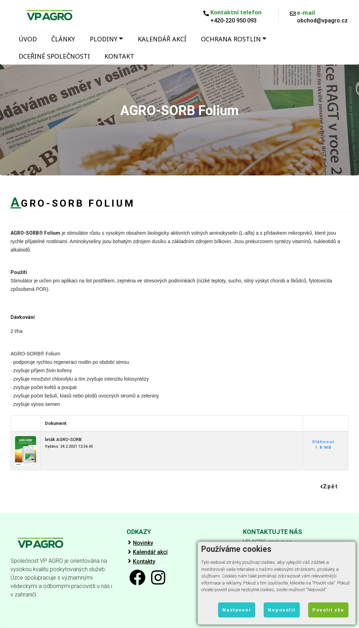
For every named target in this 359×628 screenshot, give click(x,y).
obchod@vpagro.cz (322, 21)
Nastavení (236, 610)
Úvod (28, 39)
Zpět (329, 486)
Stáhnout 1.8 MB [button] (323, 445)
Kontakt (119, 56)
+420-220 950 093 (233, 21)
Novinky (143, 543)
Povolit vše (328, 610)
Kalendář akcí (162, 39)
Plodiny (103, 39)
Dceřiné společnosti (54, 56)
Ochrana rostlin (231, 39)
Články (63, 39)
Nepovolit (282, 610)
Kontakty (144, 561)
